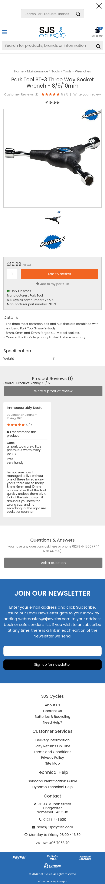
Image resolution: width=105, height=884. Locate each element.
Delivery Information (52, 740)
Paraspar (62, 881)
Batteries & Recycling (52, 716)
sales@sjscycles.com (55, 827)
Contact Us (52, 710)
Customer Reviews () (21, 94)
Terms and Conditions (52, 751)
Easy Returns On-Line (52, 746)
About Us (52, 705)
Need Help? (52, 722)
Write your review (87, 94)
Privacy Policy (52, 757)
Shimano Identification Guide (52, 781)
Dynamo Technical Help (52, 786)
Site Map (52, 763)
